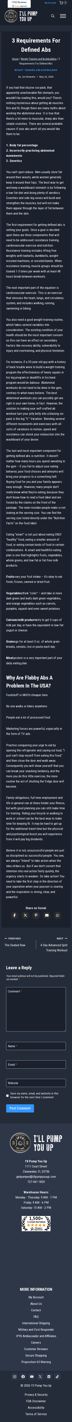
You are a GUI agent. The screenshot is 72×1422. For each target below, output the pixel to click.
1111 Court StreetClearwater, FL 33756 (36, 1166)
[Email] (36, 1064)
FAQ (36, 1317)
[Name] (36, 1046)
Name (12, 1046)
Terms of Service (36, 1414)
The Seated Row (19, 941)
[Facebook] (23, 1376)
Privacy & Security (36, 1395)
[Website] (36, 1083)
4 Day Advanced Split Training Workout (53, 944)
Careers (36, 1342)
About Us (36, 1304)
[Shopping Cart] (63, 3)
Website (13, 1083)
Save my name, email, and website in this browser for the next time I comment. (34, 1095)
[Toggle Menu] (63, 16)
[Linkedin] (49, 1376)
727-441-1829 (36, 1182)
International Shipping (36, 1323)
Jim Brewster (29, 76)
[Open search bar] (53, 16)
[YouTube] (31, 1376)
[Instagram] (15, 1376)
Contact (36, 1310)
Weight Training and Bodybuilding (36, 70)
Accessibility (36, 1407)
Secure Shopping (36, 1355)
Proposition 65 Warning (36, 1362)
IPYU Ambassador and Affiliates (36, 1336)
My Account (50, 3)
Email (12, 1064)
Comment (15, 991)
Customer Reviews (36, 1349)
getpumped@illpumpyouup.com (36, 1177)
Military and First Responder (36, 1329)
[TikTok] (57, 1376)
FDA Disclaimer (36, 1401)
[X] (40, 1376)
